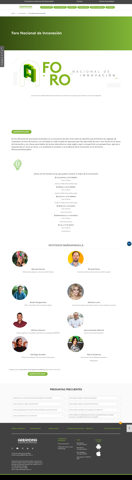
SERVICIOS (89, 428)
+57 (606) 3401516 (82, 449)
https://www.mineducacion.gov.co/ (21, 469)
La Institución (22, 13)
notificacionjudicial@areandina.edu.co (22, 455)
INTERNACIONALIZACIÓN (75, 428)
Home (13, 13)
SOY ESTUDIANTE (60, 7)
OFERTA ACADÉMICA (97, 7)
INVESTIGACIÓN (35, 428)
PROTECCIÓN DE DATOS (112, 428)
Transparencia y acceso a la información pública (39, 1)
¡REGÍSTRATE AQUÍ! (21, 132)
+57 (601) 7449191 (82, 444)
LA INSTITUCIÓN (46, 7)
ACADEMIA (110, 7)
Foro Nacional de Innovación (37, 13)
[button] (2, 48)
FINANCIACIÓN (83, 7)
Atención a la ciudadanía (106, 1)
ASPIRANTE (72, 7)
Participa (79, 1)
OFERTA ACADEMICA (18, 428)
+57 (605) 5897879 (82, 454)
